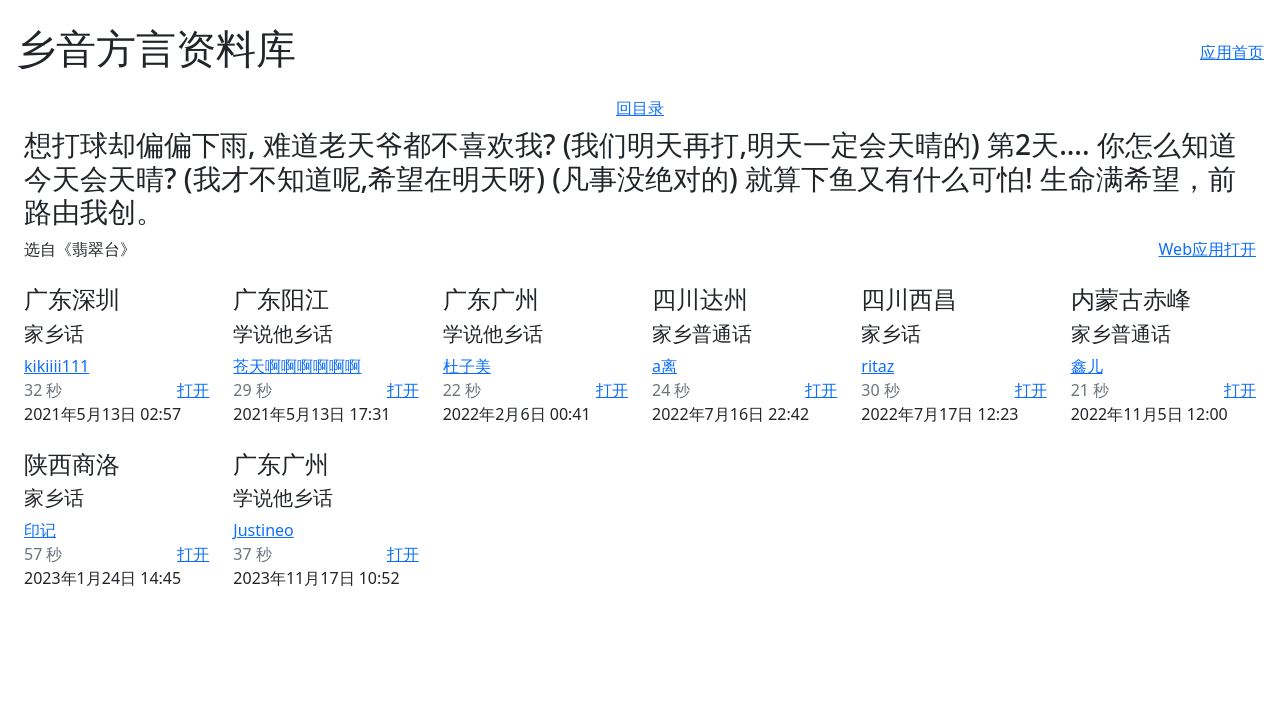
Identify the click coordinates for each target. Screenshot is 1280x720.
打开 (193, 390)
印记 (40, 530)
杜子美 (467, 366)
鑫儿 (1087, 366)
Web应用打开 (1207, 249)
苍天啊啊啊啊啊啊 (297, 366)
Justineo (263, 530)
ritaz (877, 366)
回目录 (640, 108)
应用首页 (1232, 52)
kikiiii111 (56, 366)
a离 (664, 366)
